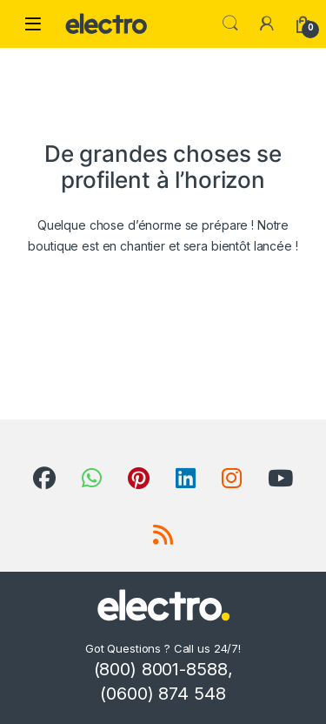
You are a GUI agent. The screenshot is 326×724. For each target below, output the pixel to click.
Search (230, 23)
